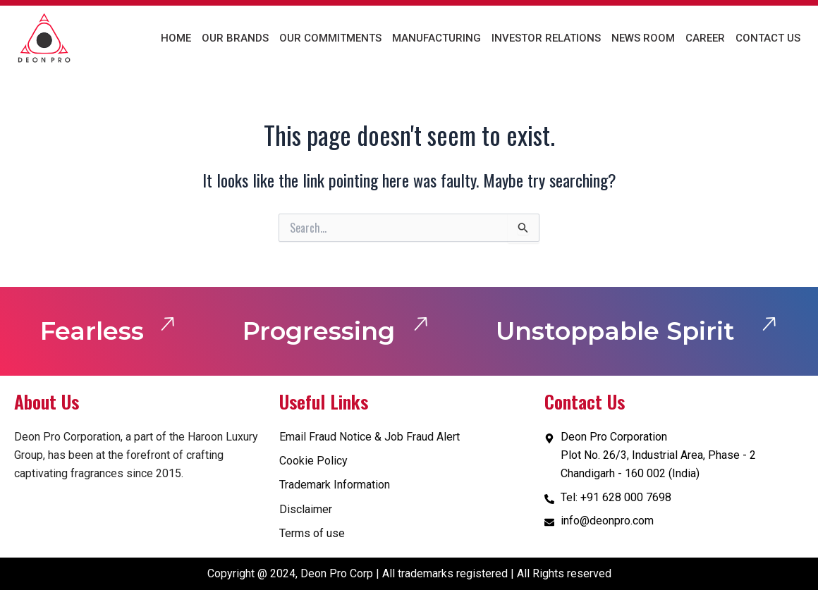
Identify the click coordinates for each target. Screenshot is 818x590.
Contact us (767, 38)
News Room (643, 38)
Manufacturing (436, 38)
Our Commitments (330, 38)
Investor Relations (546, 38)
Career (705, 38)
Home (176, 38)
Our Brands (235, 38)
